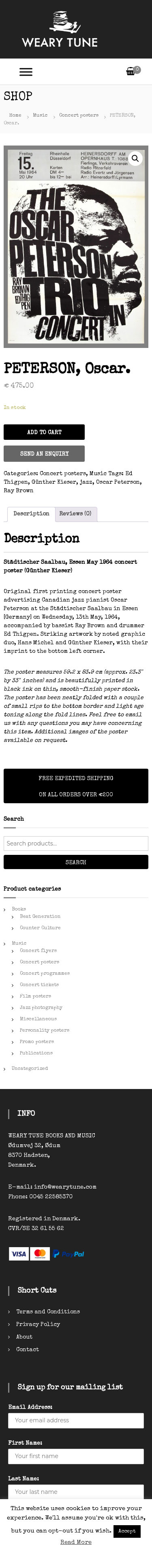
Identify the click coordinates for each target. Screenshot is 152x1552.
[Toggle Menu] (25, 72)
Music (40, 115)
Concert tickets (39, 985)
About (24, 1337)
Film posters (35, 996)
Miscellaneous (38, 1019)
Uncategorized (30, 1069)
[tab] (31, 514)
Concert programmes (45, 974)
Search (76, 863)
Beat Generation (40, 917)
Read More (76, 1542)
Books (19, 909)
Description (31, 514)
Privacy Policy (38, 1325)
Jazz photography (41, 1008)
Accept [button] (127, 1531)
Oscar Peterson (118, 482)
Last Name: (23, 1479)
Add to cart (44, 433)
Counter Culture (40, 928)
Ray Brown (19, 491)
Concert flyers (38, 951)
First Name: (25, 1443)
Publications (36, 1053)
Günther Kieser (54, 482)
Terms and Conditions (48, 1312)
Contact (27, 1350)
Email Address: (30, 1408)
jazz (86, 482)
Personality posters (44, 1030)
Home (15, 115)
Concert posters (78, 115)
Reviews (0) (75, 514)
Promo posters (37, 1042)
